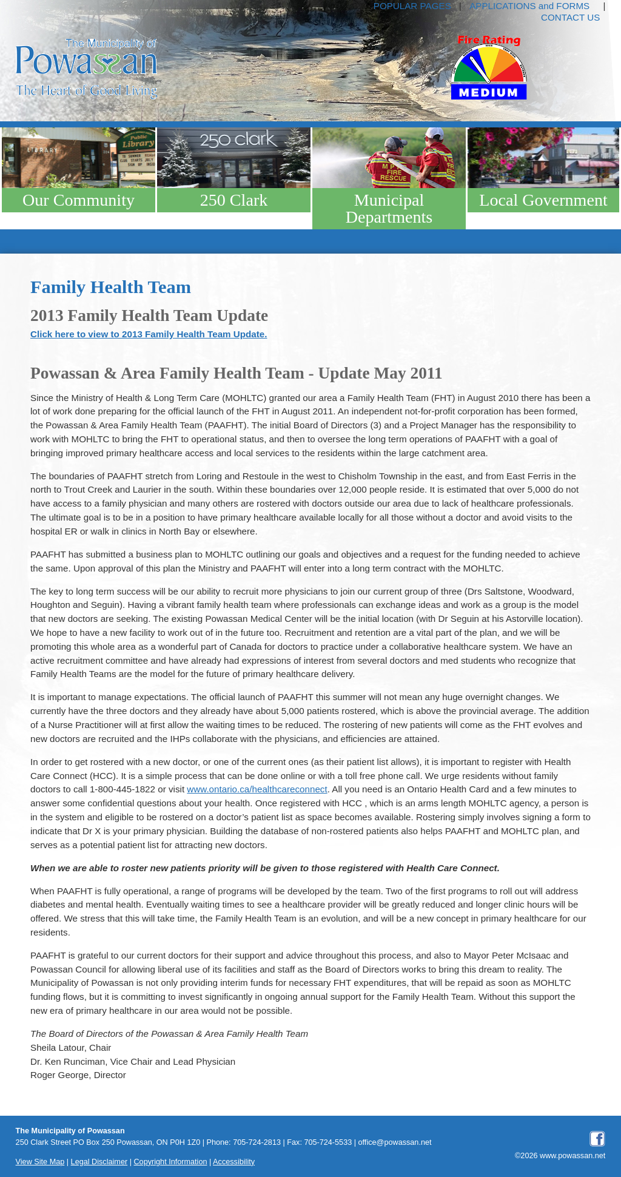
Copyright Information (170, 1162)
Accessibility (234, 1162)
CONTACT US (570, 17)
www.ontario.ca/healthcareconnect (257, 789)
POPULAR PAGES (412, 6)
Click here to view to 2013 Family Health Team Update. (148, 334)
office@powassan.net (395, 1142)
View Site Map (40, 1162)
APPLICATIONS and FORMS (529, 6)
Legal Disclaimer (99, 1162)
